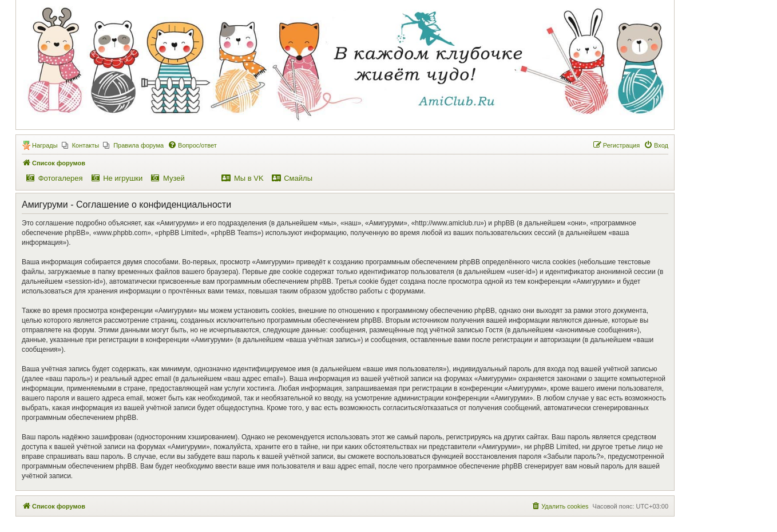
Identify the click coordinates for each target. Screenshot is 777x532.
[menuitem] (81, 145)
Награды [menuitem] (45, 145)
